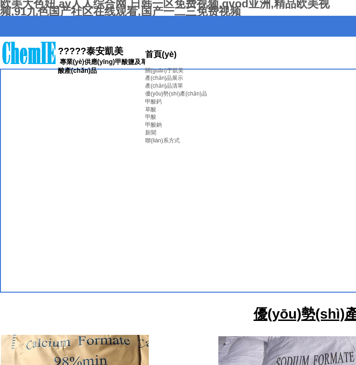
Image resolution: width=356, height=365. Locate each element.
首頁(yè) (161, 54)
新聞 (150, 132)
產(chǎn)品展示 (164, 78)
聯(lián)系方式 (162, 140)
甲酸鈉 (153, 125)
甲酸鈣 (153, 101)
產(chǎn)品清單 (164, 86)
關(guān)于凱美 (164, 70)
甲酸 (150, 117)
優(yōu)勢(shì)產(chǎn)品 (176, 93)
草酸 (150, 109)
